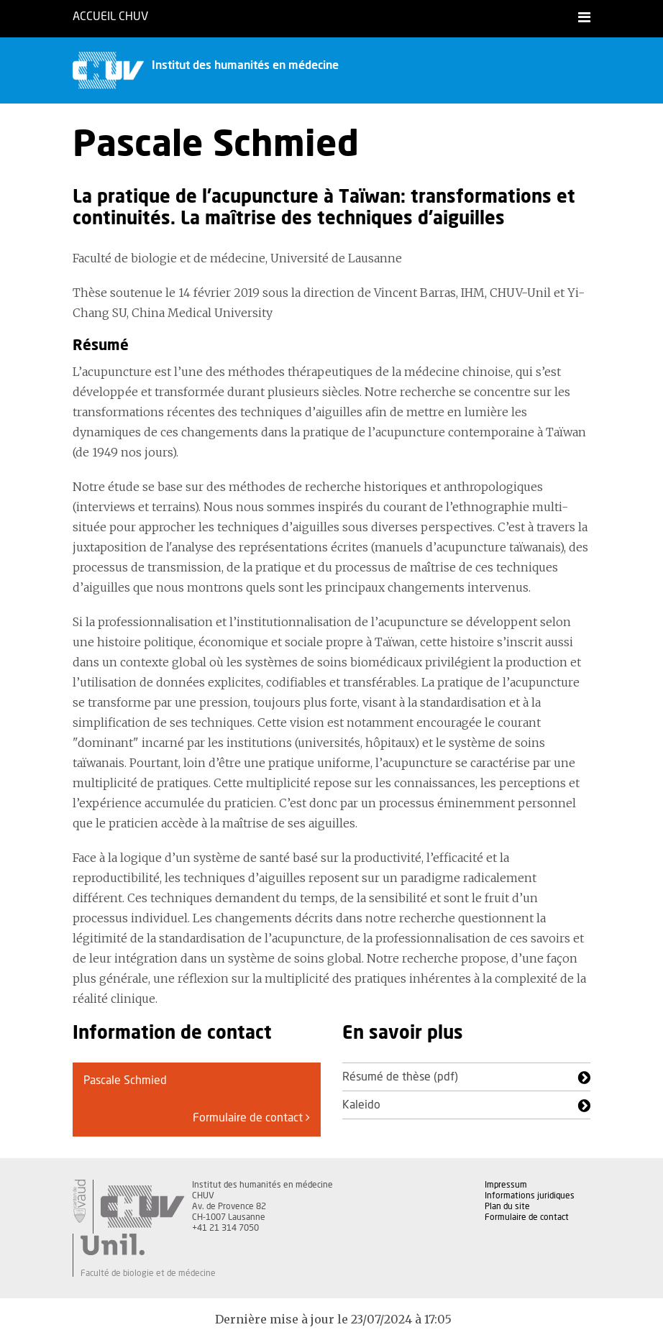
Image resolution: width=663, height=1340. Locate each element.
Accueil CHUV (110, 16)
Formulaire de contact (251, 1117)
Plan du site (507, 1206)
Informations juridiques (530, 1195)
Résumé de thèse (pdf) (400, 1077)
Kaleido (361, 1105)
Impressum (506, 1184)
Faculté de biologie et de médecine (148, 1273)
